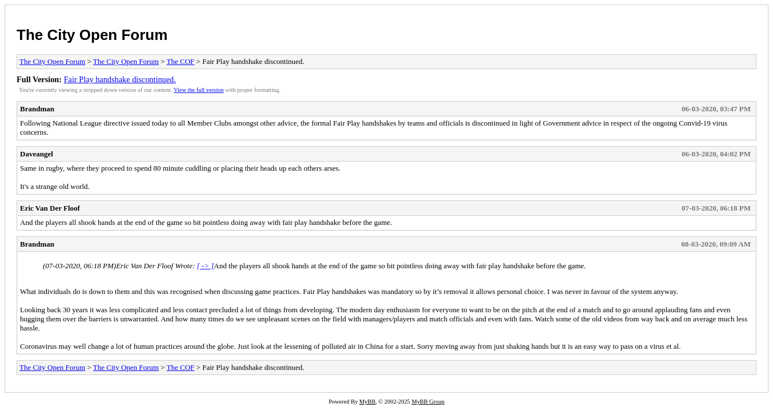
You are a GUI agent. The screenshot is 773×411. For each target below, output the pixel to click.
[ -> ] (205, 265)
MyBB (367, 401)
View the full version (198, 90)
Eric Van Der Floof (50, 208)
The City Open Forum (92, 34)
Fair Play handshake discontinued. (120, 79)
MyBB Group (427, 401)
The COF (181, 61)
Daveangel (36, 154)
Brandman (37, 108)
